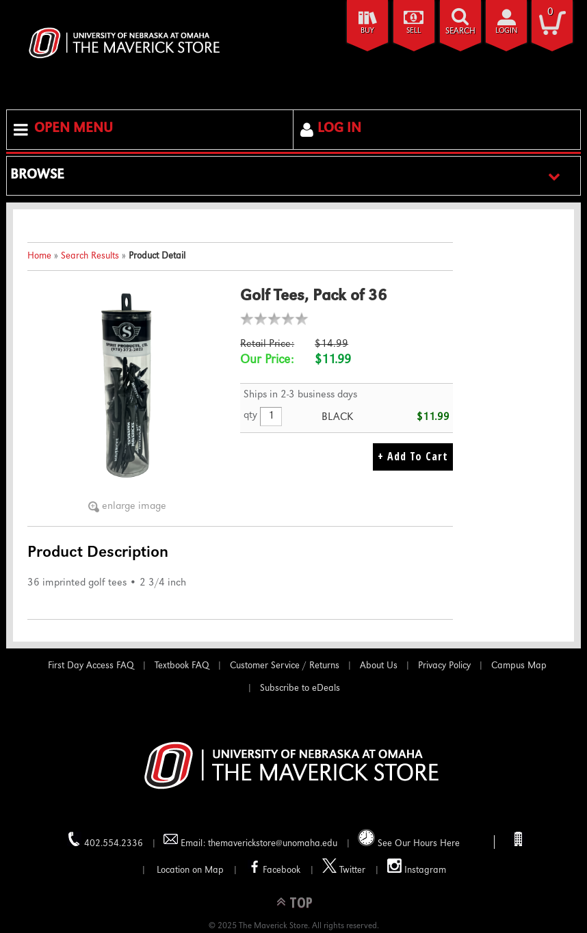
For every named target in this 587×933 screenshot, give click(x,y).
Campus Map (519, 666)
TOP (301, 902)
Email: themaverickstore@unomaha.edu (250, 840)
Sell (413, 31)
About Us (378, 666)
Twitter (343, 867)
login (506, 31)
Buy (367, 31)
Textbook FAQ (182, 666)
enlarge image (134, 506)
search (460, 31)
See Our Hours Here (409, 839)
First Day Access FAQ (91, 666)
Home (39, 256)
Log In (339, 129)
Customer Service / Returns (284, 666)
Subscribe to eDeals (300, 689)
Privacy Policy (444, 666)
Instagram (416, 867)
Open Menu (73, 129)
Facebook (273, 867)
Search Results (90, 256)
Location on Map (189, 871)
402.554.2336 (105, 840)
